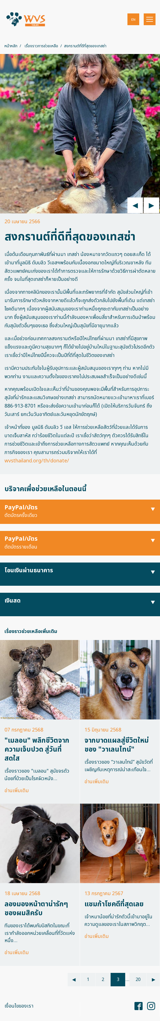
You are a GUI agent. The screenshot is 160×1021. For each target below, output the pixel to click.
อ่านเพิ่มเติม (16, 790)
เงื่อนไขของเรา (18, 1006)
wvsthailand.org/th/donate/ (36, 461)
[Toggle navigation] (150, 19)
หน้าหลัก (10, 46)
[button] (133, 19)
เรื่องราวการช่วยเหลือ (41, 46)
